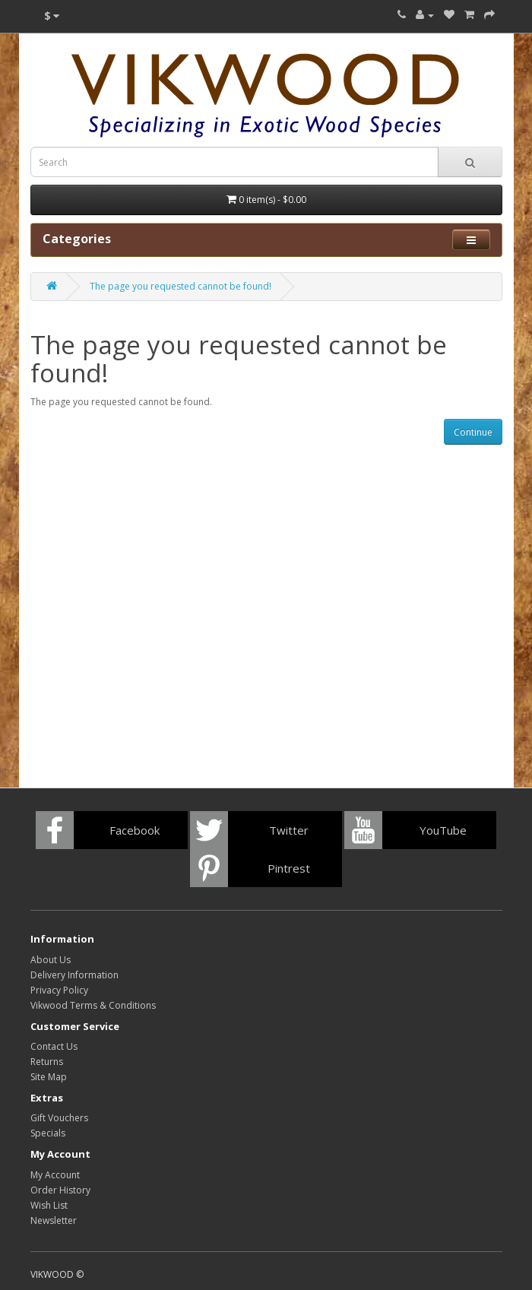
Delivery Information (74, 974)
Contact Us (54, 1046)
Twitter (289, 830)
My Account (55, 1174)
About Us (50, 959)
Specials (47, 1133)
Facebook (134, 830)
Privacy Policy (59, 990)
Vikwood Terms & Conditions (93, 1005)
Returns (46, 1061)
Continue (473, 432)
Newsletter (53, 1220)
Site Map (48, 1076)
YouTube (443, 830)
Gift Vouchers (59, 1117)
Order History (60, 1190)
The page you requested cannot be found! (180, 286)
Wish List (49, 1205)
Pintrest (289, 868)
